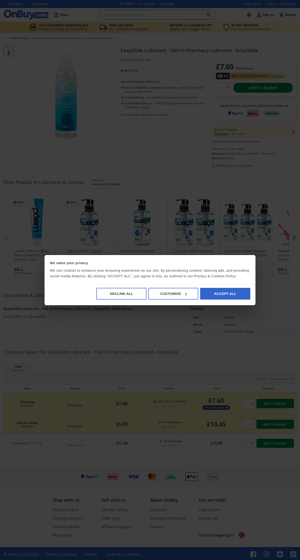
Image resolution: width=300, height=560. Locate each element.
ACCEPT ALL (225, 294)
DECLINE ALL (121, 294)
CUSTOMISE (173, 294)
